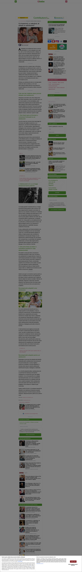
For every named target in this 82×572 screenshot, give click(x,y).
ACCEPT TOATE (73, 561)
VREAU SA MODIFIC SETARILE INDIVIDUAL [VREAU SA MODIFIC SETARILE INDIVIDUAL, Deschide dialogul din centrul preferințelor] (73, 565)
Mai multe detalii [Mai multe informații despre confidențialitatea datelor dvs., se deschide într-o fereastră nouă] (20, 561)
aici (30, 566)
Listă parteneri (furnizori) (39, 563)
